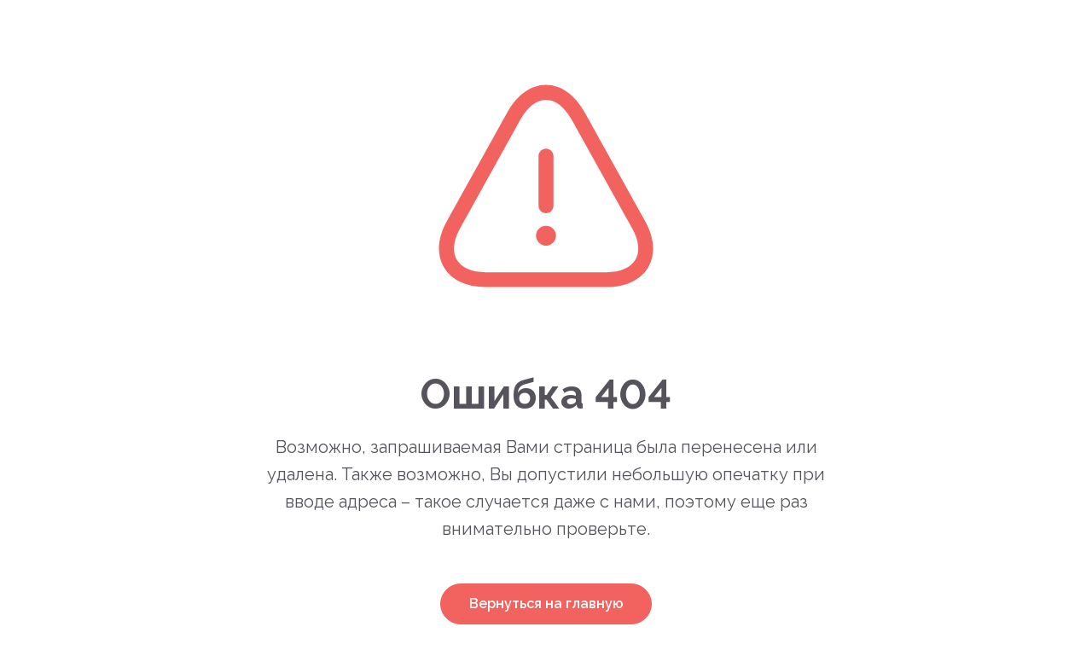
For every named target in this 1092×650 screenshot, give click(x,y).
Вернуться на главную (546, 603)
